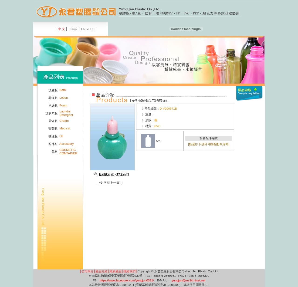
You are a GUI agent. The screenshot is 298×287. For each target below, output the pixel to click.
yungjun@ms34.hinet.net (188, 280)
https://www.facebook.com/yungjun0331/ (127, 280)
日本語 (73, 29)
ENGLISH (88, 29)
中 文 (61, 29)
